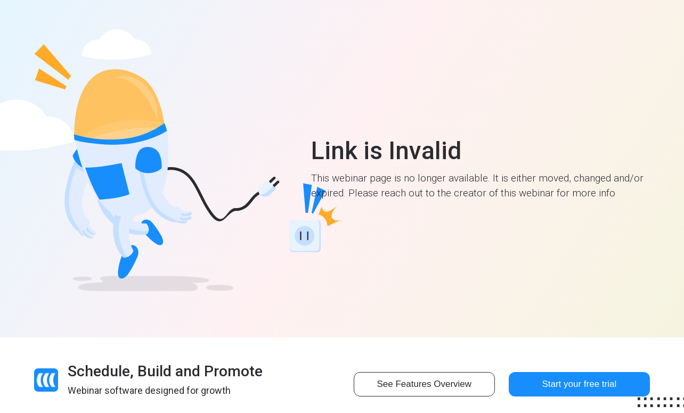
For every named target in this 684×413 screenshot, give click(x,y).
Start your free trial (579, 384)
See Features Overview (424, 384)
